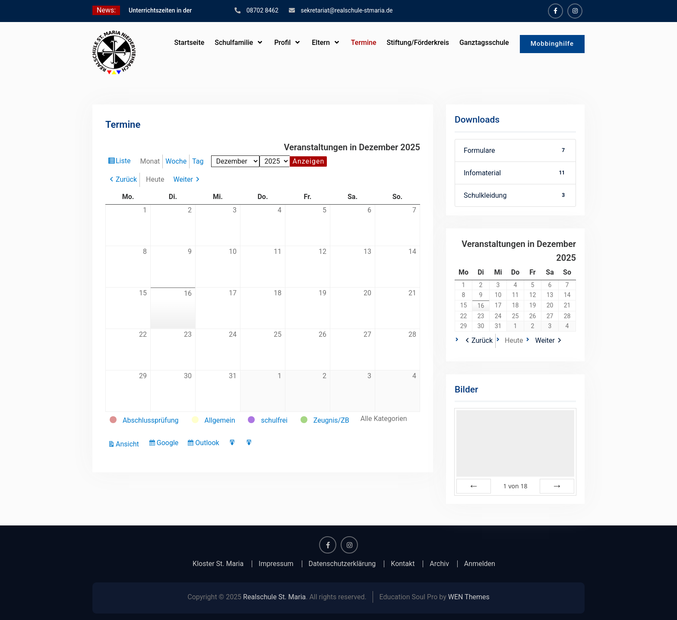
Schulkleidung (515, 195)
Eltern (321, 42)
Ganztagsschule (484, 42)
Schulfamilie (234, 42)
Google (168, 443)
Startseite (189, 42)
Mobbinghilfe (552, 43)
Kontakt (402, 563)
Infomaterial (515, 173)
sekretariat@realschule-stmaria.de (346, 10)
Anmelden (479, 563)
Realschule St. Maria (274, 597)
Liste (124, 161)
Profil (282, 42)
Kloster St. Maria (218, 563)
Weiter (183, 179)
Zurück (126, 179)
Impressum (276, 563)
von (515, 486)
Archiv (439, 563)
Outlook (208, 443)
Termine (363, 42)
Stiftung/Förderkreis (418, 42)
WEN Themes (469, 597)
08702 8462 (262, 10)
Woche (176, 161)
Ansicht (129, 444)
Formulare (515, 150)
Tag (197, 161)
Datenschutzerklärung (342, 563)
